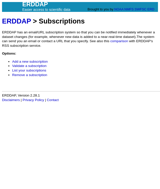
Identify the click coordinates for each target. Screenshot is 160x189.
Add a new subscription (30, 61)
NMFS (129, 9)
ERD (150, 9)
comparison (119, 41)
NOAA (118, 9)
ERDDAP (16, 21)
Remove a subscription (29, 75)
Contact (53, 100)
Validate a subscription (29, 66)
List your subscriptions (29, 70)
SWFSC (141, 9)
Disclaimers (11, 100)
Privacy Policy (33, 100)
